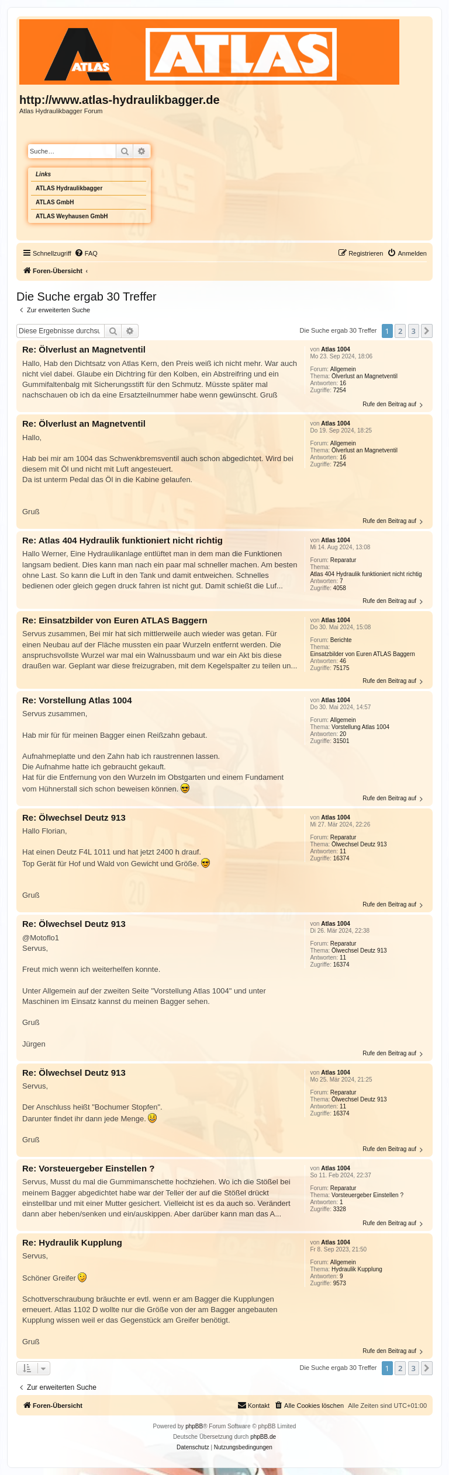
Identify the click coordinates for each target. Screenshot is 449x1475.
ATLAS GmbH (55, 202)
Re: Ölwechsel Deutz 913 (74, 817)
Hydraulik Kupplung (356, 1269)
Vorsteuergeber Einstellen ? (367, 1195)
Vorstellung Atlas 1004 (360, 727)
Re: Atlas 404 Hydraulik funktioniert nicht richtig (122, 540)
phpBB (194, 1426)
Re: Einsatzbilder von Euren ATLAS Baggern (115, 620)
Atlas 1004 (335, 349)
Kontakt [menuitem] (253, 1405)
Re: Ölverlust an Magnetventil (84, 349)
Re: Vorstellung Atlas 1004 (77, 700)
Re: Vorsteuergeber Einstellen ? (88, 1168)
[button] (427, 331)
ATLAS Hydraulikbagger (69, 188)
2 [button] (400, 331)
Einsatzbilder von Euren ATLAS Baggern (362, 654)
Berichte (341, 640)
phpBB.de (263, 1437)
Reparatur (343, 560)
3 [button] (414, 331)
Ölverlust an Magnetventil (364, 376)
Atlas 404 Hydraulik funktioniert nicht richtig (366, 574)
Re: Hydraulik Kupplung (72, 1242)
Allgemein (343, 369)
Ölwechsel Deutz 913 (359, 844)
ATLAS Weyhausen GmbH (72, 216)
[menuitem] (86, 253)
